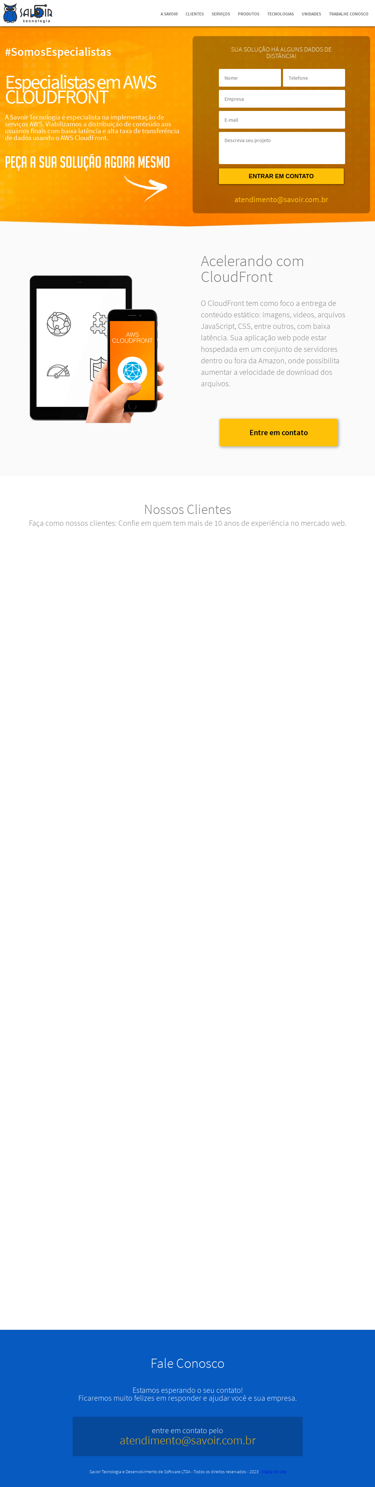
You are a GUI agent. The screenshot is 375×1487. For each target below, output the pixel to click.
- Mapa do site (273, 1472)
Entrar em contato (281, 176)
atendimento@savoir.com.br (281, 199)
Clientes (195, 14)
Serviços (221, 14)
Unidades (311, 14)
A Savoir (169, 14)
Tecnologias (280, 14)
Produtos (248, 14)
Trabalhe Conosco (348, 14)
